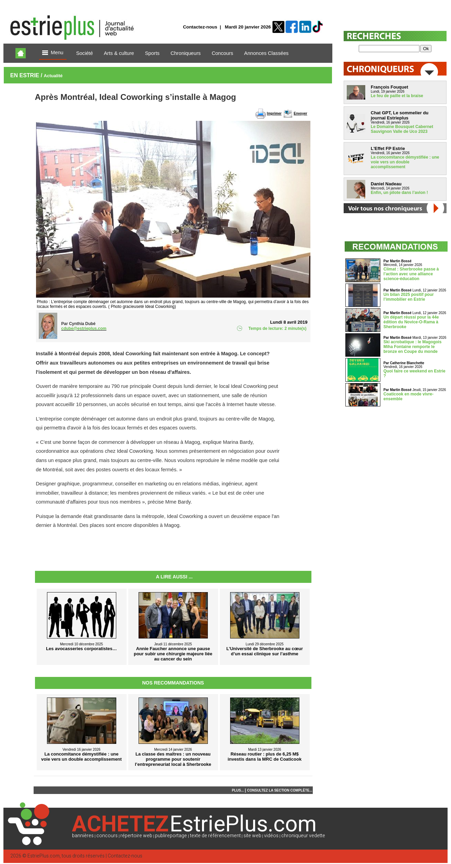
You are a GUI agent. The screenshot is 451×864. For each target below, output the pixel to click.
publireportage (171, 835)
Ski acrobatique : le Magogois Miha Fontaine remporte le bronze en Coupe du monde (412, 346)
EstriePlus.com (43, 856)
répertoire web (136, 835)
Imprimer (274, 113)
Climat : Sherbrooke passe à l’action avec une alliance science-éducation (411, 274)
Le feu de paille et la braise (397, 95)
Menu (53, 53)
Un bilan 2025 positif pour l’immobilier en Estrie (408, 297)
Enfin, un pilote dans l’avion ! (399, 192)
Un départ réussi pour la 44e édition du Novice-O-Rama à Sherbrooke (411, 322)
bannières (83, 835)
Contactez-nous (200, 27)
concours (107, 835)
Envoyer (300, 113)
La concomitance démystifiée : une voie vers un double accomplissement (405, 162)
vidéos (271, 835)
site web (252, 835)
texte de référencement (215, 835)
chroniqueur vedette (303, 835)
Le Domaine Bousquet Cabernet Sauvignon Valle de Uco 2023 (402, 129)
